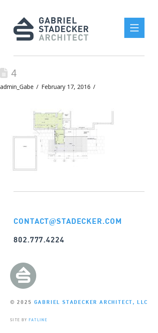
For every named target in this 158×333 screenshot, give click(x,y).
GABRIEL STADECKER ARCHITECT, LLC (91, 302)
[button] (134, 28)
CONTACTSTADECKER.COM (67, 221)
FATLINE (38, 319)
